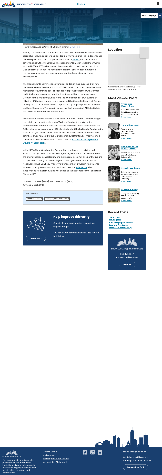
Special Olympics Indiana (121, 222)
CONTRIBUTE (36, 238)
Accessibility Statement (55, 462)
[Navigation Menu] (157, 4)
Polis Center (49, 455)
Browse (81, 4)
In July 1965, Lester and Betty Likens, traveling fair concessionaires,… (130, 112)
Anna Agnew (115, 219)
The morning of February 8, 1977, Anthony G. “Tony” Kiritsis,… (128, 132)
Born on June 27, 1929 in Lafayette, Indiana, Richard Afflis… (130, 155)
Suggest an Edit (135, 467)
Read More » (126, 117)
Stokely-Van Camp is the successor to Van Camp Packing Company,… (129, 175)
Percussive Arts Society (120, 227)
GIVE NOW (127, 264)
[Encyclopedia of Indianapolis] (24, 4)
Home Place (114, 217)
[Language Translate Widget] (151, 15)
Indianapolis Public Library (56, 458)
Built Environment (34, 198)
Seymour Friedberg (118, 225)
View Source (75, 47)
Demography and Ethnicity (57, 198)
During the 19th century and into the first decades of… (130, 196)
